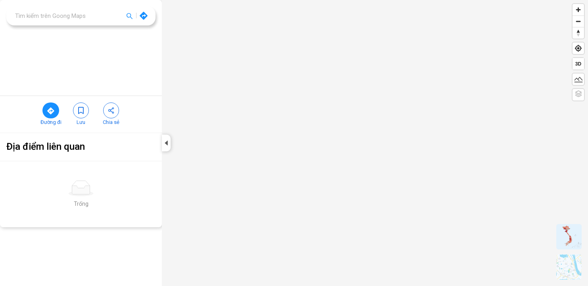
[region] (294, 59)
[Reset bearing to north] (578, 33)
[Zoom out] (578, 21)
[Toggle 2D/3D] (578, 64)
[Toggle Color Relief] (578, 94)
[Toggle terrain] (578, 79)
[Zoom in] (578, 9)
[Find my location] (578, 48)
